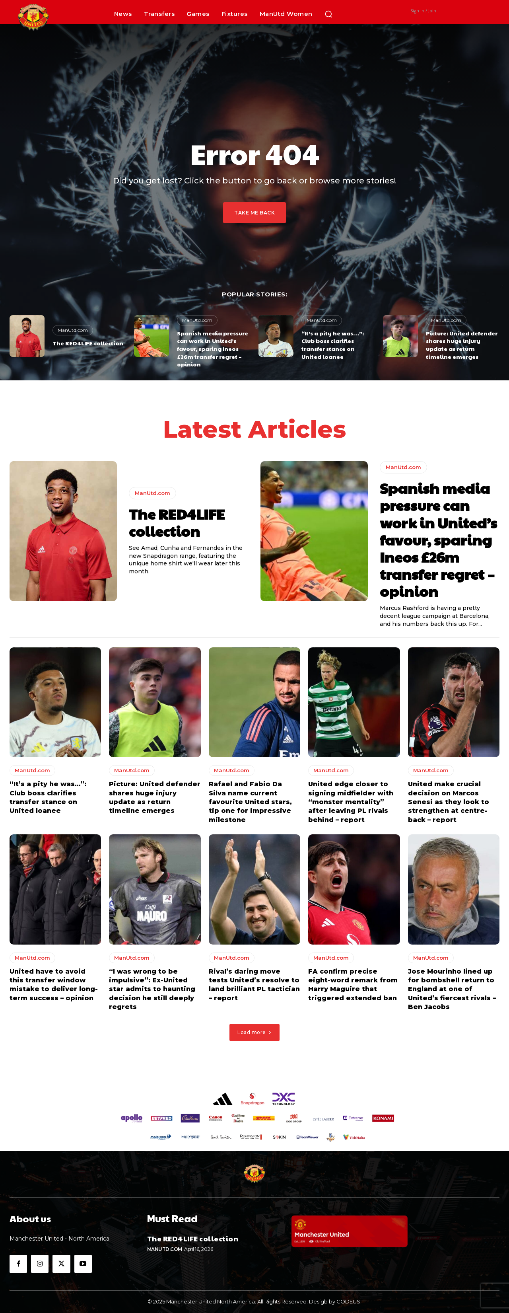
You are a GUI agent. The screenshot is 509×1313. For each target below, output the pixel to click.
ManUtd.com (73, 330)
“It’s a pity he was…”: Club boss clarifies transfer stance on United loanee (332, 344)
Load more (254, 1033)
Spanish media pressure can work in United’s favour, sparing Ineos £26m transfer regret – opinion (212, 348)
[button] (328, 14)
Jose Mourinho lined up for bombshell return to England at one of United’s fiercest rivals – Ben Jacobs (452, 989)
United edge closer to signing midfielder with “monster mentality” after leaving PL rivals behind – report (350, 802)
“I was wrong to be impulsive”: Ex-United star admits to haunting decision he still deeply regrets (152, 989)
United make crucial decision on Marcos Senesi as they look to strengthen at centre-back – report (448, 802)
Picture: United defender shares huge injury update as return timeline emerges (461, 344)
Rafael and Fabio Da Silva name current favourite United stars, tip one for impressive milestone (250, 802)
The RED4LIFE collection (87, 343)
